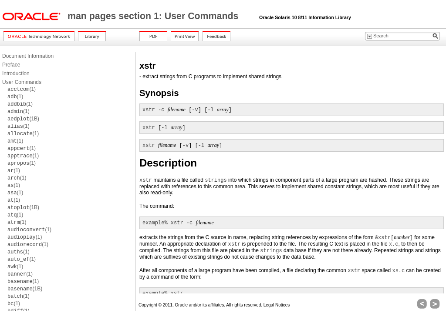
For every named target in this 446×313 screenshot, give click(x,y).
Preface (11, 65)
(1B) (23, 119)
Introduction (16, 73)
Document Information (28, 56)
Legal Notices (277, 305)
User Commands (21, 82)
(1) (21, 89)
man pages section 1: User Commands (154, 16)
